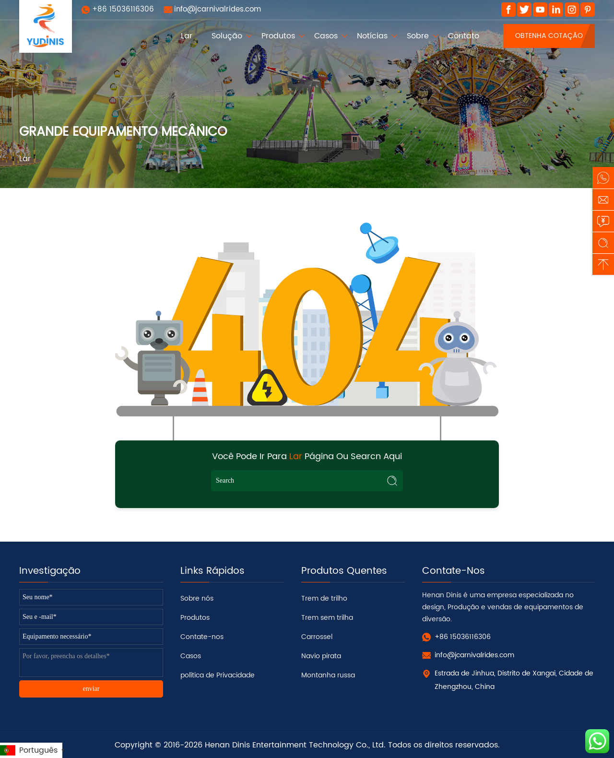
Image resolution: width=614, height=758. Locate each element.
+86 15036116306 (123, 9)
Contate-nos (202, 636)
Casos (326, 36)
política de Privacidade (217, 675)
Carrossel (316, 636)
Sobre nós (196, 598)
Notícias (372, 36)
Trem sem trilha (327, 617)
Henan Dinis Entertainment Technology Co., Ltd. (295, 745)
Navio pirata (321, 656)
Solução (227, 36)
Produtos (278, 36)
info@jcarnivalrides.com (217, 9)
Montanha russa (328, 675)
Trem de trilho (324, 598)
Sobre (418, 36)
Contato (463, 36)
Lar (186, 36)
